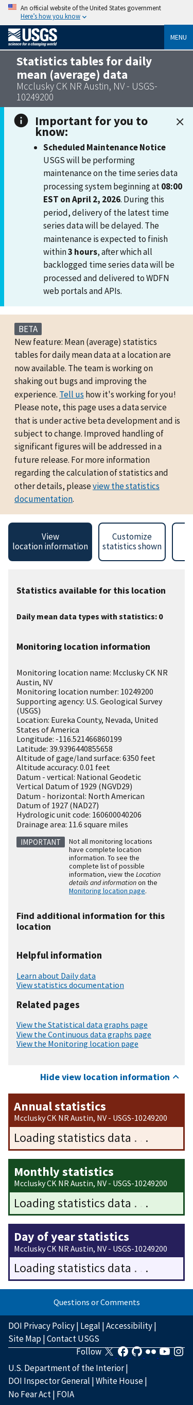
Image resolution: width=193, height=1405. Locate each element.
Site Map (24, 1338)
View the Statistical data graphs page (82, 1024)
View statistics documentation (70, 985)
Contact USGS (73, 1338)
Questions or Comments (97, 1302)
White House (119, 1380)
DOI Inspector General (49, 1380)
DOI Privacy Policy (41, 1325)
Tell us (71, 394)
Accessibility (129, 1325)
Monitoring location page (107, 890)
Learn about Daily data (56, 975)
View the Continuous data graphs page (83, 1034)
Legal (90, 1325)
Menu (178, 37)
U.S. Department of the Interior (66, 1368)
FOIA (65, 1394)
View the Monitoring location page (77, 1043)
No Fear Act (29, 1394)
